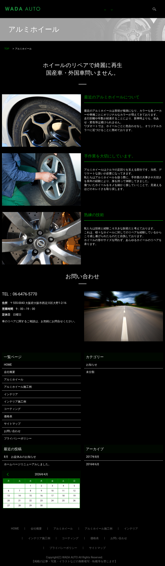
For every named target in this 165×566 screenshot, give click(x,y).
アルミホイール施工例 (18, 386)
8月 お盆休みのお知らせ (20, 456)
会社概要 (81, 11)
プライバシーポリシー (18, 438)
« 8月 (7, 474)
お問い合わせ (117, 11)
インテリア (112, 5)
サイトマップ (12, 423)
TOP (6, 48)
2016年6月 (92, 464)
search (134, 12)
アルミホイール (85, 5)
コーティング (136, 5)
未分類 (90, 372)
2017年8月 (92, 456)
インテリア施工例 (15, 401)
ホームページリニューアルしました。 (27, 464)
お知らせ (91, 364)
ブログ (98, 11)
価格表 (66, 11)
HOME (65, 5)
